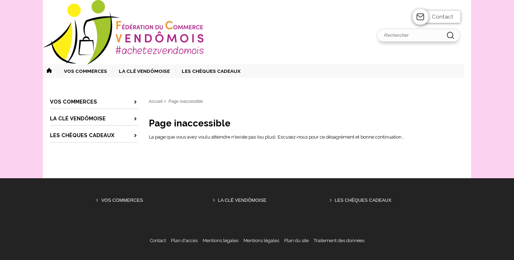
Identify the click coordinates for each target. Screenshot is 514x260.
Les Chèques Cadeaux (363, 200)
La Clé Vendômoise (242, 200)
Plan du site (296, 240)
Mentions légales (220, 240)
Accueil (156, 101)
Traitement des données (339, 240)
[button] (82, 71)
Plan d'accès (184, 240)
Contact (442, 17)
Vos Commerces (122, 200)
